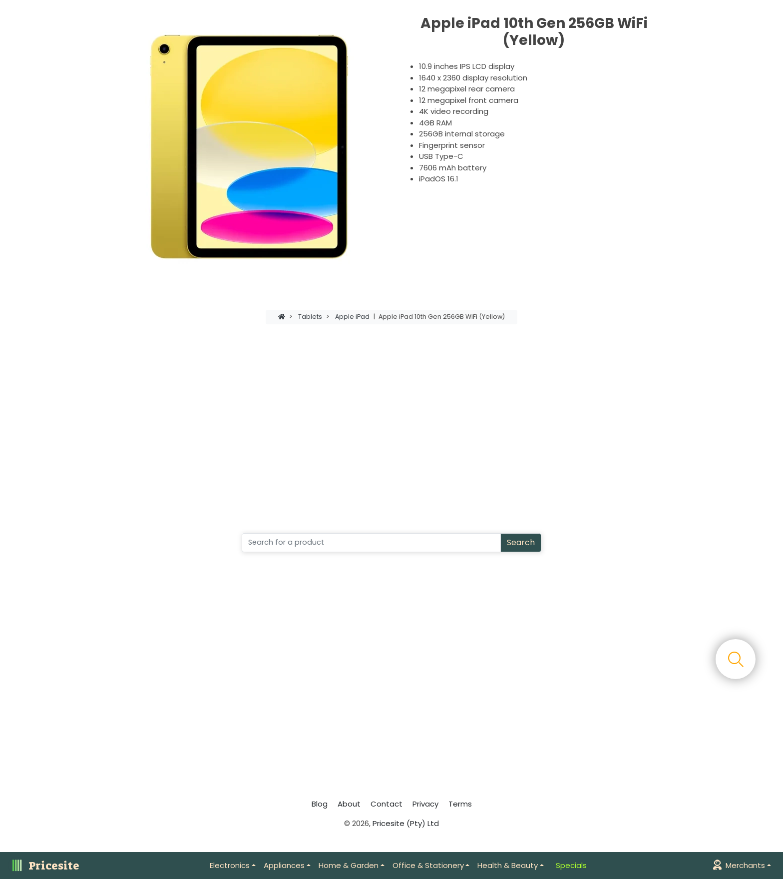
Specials (571, 865)
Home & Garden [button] (349, 865)
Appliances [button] (284, 865)
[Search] (371, 542)
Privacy (425, 804)
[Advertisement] (391, 418)
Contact (386, 804)
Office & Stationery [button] (428, 865)
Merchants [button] (739, 865)
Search (521, 542)
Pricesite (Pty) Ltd (406, 823)
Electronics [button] (230, 865)
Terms (460, 804)
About (349, 804)
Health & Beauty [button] (507, 865)
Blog (320, 804)
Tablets (310, 316)
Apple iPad (352, 316)
